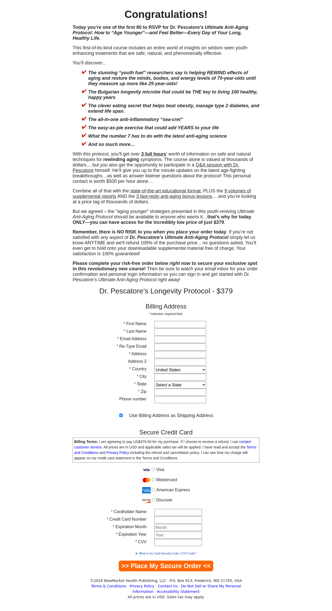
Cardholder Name (129, 511)
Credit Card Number (127, 519)
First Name (135, 323)
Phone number (133, 399)
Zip (142, 391)
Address (138, 354)
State (140, 384)
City (142, 376)
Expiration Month (130, 527)
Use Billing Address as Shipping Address (171, 415)
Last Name (135, 331)
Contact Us (168, 586)
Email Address (132, 339)
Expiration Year (131, 534)
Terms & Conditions (108, 586)
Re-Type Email (131, 346)
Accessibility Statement (178, 591)
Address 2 (137, 361)
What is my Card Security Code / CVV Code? (167, 553)
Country (138, 369)
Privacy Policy (118, 453)
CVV (141, 542)
